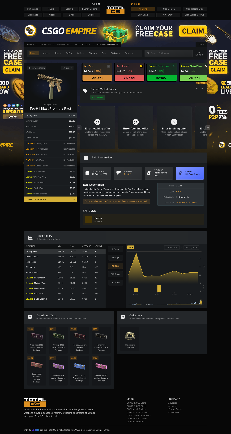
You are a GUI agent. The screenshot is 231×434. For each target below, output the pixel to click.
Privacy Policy (175, 409)
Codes (52, 15)
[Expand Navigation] (197, 53)
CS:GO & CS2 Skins (136, 403)
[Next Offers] (202, 89)
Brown (98, 218)
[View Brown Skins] (88, 219)
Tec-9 (88, 44)
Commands (32, 9)
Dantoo (36, 430)
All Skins (143, 9)
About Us (172, 406)
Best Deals (143, 15)
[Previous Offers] (197, 89)
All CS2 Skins (45, 44)
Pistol (77, 44)
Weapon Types (63, 44)
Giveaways (168, 15)
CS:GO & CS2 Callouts (138, 412)
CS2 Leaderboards (136, 421)
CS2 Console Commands (139, 415)
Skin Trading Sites (194, 9)
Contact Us (173, 412)
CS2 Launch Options (136, 409)
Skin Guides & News (194, 15)
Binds (71, 15)
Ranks (51, 9)
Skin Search (169, 9)
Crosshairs (33, 15)
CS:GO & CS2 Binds (136, 406)
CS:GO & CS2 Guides (137, 418)
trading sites (119, 92)
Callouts (69, 9)
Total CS (30, 44)
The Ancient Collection (186, 202)
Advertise (172, 403)
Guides (91, 15)
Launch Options (89, 9)
